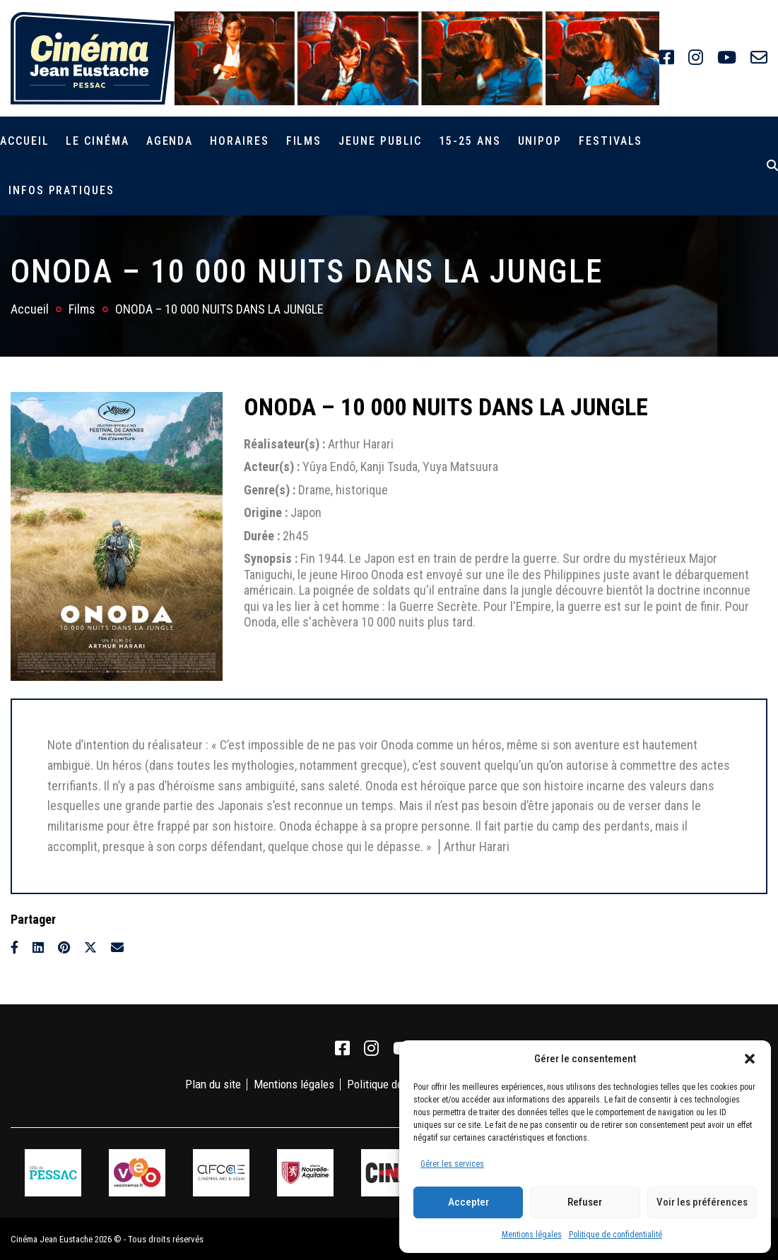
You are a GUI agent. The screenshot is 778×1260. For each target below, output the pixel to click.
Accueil (24, 141)
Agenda (170, 141)
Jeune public (380, 141)
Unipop (540, 141)
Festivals (610, 141)
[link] (666, 58)
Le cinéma (97, 141)
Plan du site (213, 1084)
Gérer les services (452, 1164)
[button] (750, 1059)
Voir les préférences (702, 1202)
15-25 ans (469, 141)
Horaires (239, 141)
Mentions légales (532, 1235)
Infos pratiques (61, 190)
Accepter (468, 1202)
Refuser (584, 1202)
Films (304, 141)
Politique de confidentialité (615, 1235)
